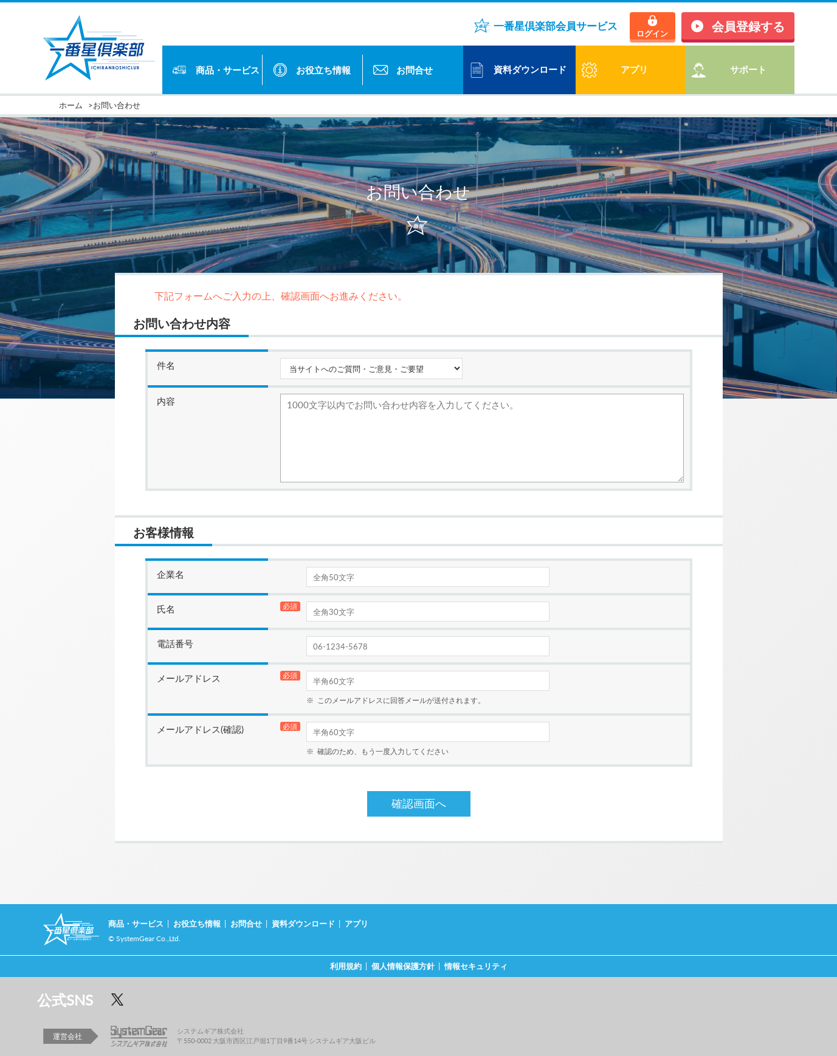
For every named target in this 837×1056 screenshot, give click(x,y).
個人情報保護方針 (403, 966)
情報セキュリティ (476, 966)
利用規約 (346, 966)
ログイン (652, 33)
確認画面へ (418, 804)
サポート (748, 69)
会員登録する (748, 26)
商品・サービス (228, 70)
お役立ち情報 (323, 70)
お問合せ (414, 70)
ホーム (71, 105)
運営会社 (67, 1035)
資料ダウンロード (530, 69)
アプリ (356, 923)
